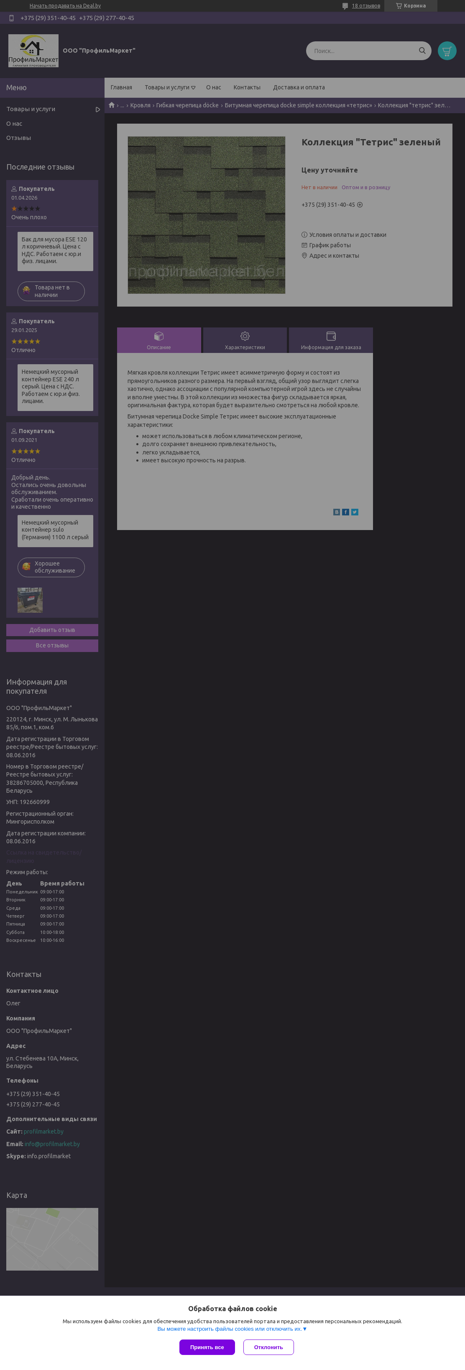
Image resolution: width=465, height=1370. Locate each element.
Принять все (207, 1347)
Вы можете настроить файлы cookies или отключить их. (229, 1329)
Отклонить (268, 1347)
